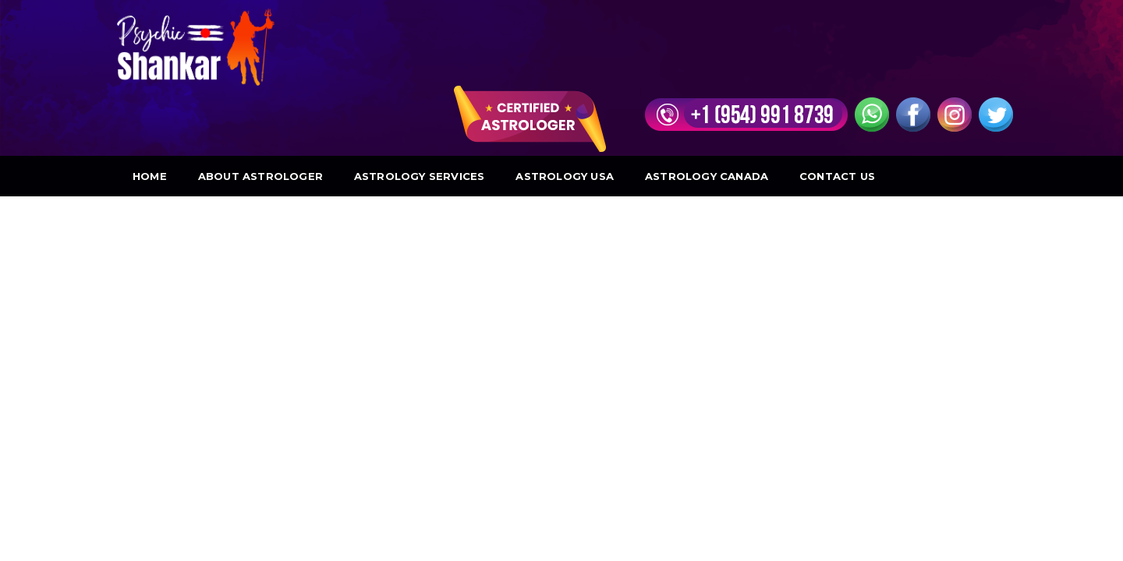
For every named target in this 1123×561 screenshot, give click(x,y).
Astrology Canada (706, 106)
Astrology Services (419, 106)
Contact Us (837, 106)
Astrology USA (564, 106)
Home (150, 106)
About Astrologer (260, 106)
